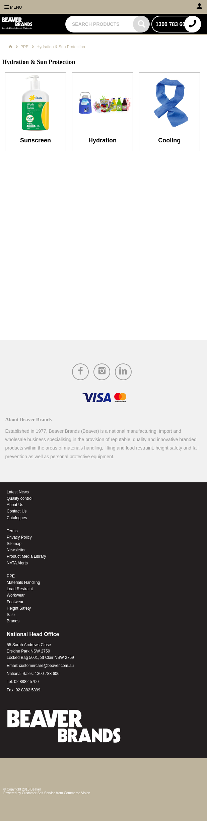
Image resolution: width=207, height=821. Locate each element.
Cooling (169, 140)
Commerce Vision (77, 793)
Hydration (102, 140)
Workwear (16, 595)
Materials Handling (23, 582)
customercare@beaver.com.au (46, 665)
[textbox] (100, 24)
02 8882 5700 (26, 681)
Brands (13, 621)
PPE (11, 576)
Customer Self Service (38, 793)
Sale (11, 614)
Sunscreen (35, 140)
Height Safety (19, 608)
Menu (16, 7)
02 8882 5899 (28, 690)
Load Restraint (20, 589)
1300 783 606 (47, 673)
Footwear (15, 602)
